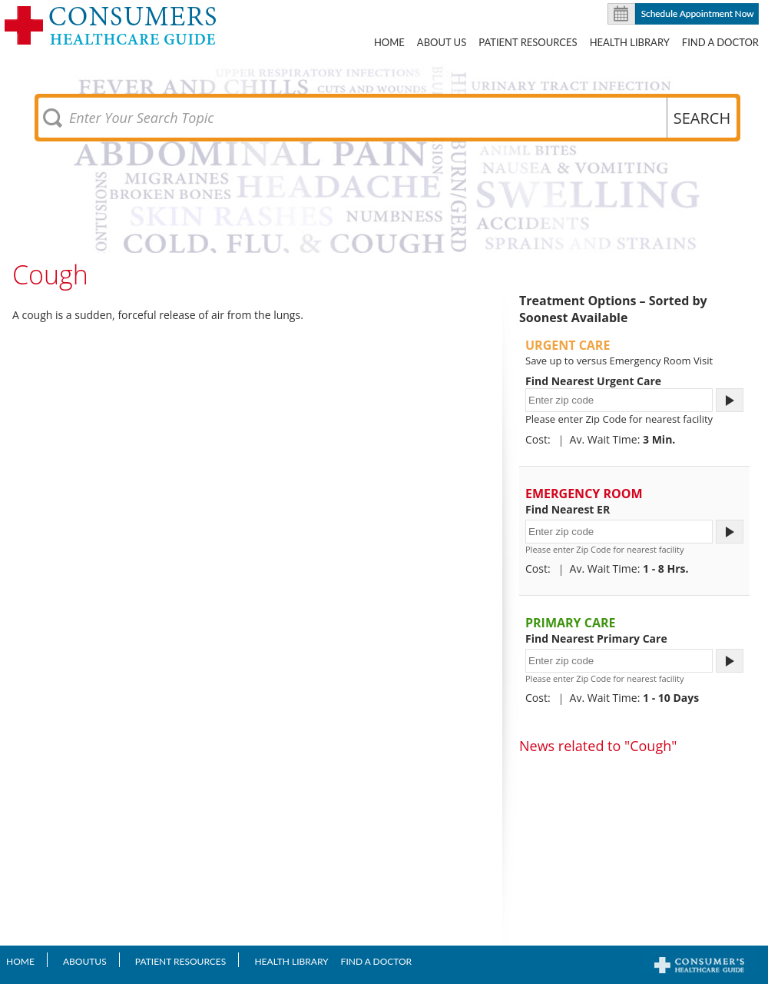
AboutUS (85, 961)
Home (389, 42)
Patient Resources (527, 42)
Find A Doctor (720, 42)
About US (441, 42)
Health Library (630, 42)
